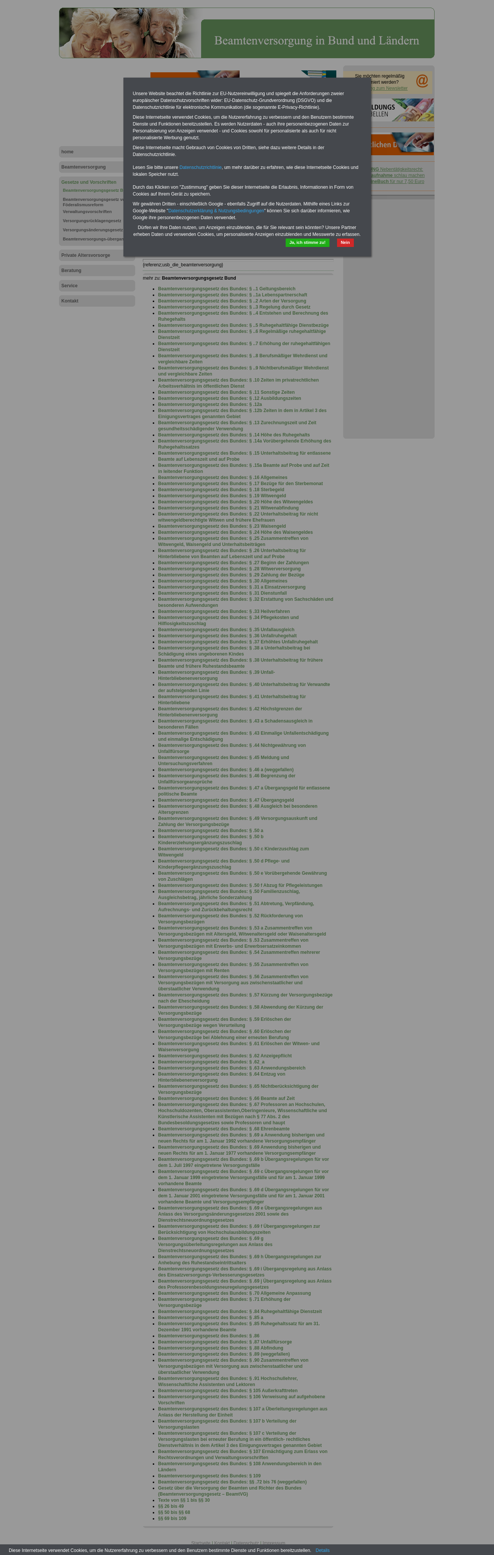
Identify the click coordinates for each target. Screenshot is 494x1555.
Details (323, 1550)
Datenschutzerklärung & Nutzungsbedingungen (216, 210)
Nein (345, 242)
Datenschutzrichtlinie (200, 167)
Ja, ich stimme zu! (307, 242)
